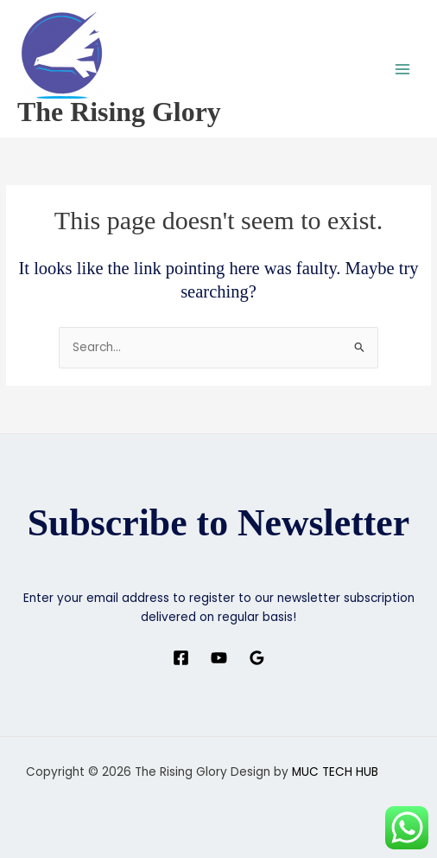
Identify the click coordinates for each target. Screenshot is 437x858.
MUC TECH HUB (335, 772)
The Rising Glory (119, 112)
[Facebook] (181, 658)
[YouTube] (219, 658)
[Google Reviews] (257, 658)
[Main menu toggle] (403, 68)
